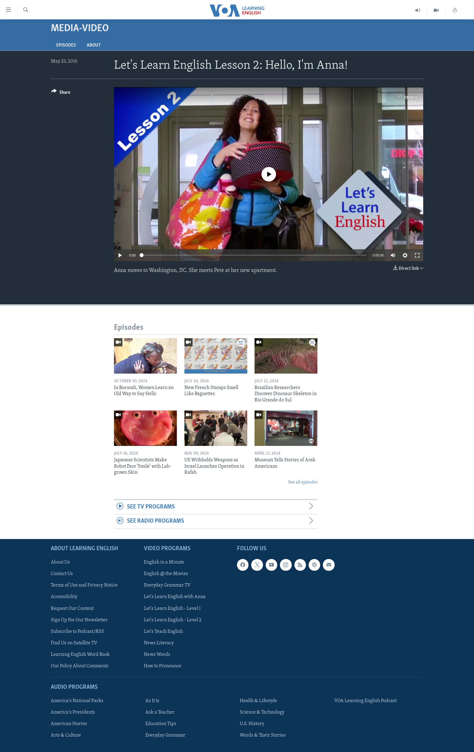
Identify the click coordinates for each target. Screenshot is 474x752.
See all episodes (302, 482)
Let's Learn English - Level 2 (172, 619)
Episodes (66, 45)
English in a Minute (164, 562)
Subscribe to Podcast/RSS (77, 631)
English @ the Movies (166, 573)
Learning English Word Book (80, 654)
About (94, 45)
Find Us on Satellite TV (74, 642)
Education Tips (160, 723)
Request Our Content (72, 608)
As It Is (152, 700)
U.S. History (252, 723)
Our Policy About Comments (80, 666)
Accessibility (64, 596)
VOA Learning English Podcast (365, 700)
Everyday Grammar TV (167, 585)
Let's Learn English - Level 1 (172, 608)
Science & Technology (262, 712)
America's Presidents (73, 712)
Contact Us (62, 573)
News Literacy (159, 642)
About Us (60, 562)
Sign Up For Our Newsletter (79, 619)
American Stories (69, 723)
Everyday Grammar (165, 735)
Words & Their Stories (263, 735)
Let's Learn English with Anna (175, 596)
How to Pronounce (162, 666)
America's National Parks (77, 700)
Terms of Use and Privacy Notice (84, 585)
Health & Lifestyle (258, 700)
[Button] (60, 93)
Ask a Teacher (159, 712)
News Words (157, 654)
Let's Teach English (163, 631)
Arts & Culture (66, 735)
